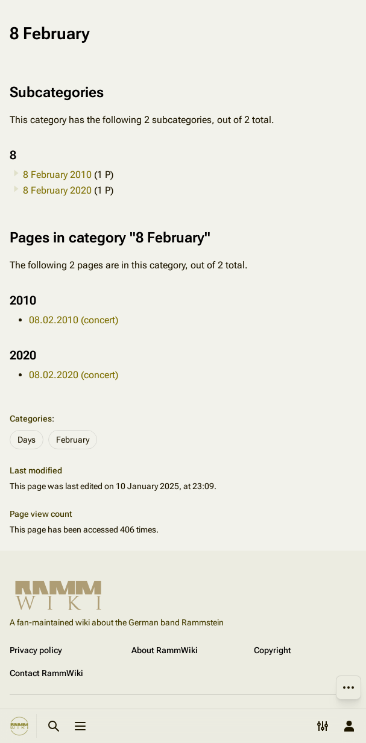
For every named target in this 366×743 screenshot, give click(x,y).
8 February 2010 (57, 174)
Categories (31, 418)
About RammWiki (164, 650)
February (72, 439)
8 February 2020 (57, 190)
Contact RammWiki (46, 673)
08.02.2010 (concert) (73, 320)
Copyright (272, 650)
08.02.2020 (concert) (73, 375)
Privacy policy (36, 650)
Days (26, 439)
